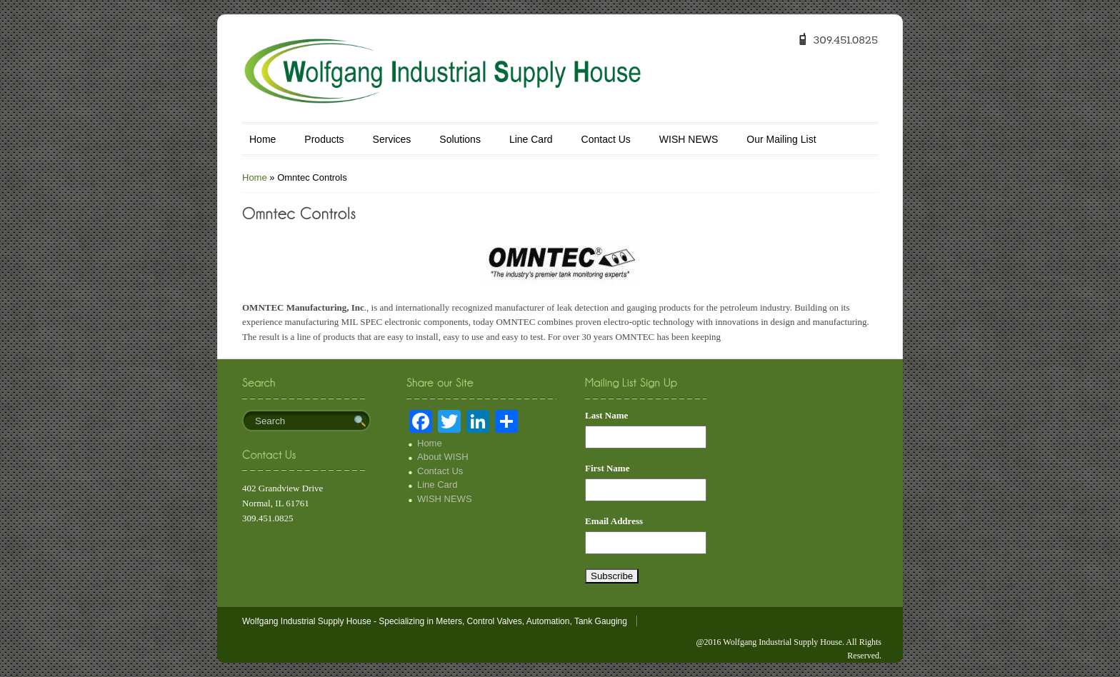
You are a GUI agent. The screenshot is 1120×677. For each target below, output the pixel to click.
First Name (607, 468)
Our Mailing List (781, 139)
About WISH (443, 456)
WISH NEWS (688, 139)
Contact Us (606, 139)
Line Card (531, 139)
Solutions (460, 139)
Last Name (606, 415)
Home (262, 139)
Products (324, 139)
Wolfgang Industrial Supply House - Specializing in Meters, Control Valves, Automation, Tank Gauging (434, 621)
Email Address (614, 521)
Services (392, 139)
